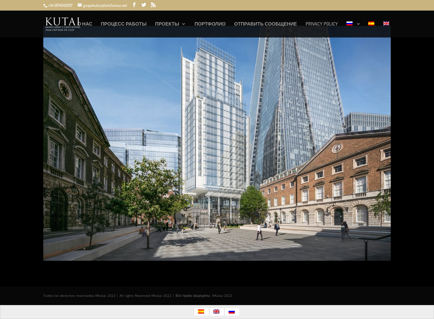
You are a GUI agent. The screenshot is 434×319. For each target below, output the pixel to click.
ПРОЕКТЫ (167, 24)
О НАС (84, 24)
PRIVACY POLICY (322, 24)
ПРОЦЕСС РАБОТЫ (123, 24)
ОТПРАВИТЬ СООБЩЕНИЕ (265, 24)
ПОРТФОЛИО (210, 24)
